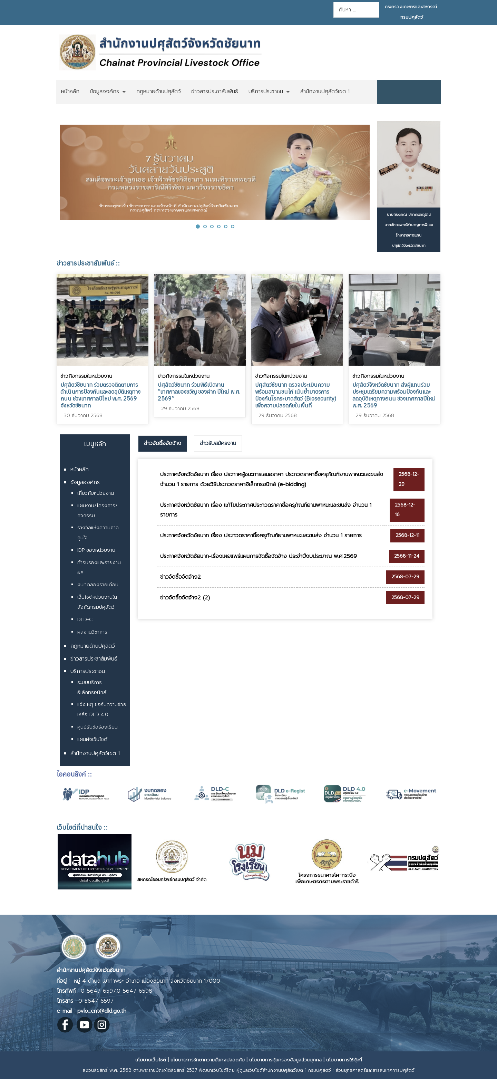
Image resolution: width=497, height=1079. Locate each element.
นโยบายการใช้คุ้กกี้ (344, 1059)
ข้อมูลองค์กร (85, 482)
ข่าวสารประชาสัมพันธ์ (93, 659)
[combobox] (356, 10)
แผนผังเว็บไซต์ (92, 739)
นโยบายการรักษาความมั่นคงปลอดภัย (207, 1059)
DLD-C (84, 619)
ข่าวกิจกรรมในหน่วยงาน (86, 376)
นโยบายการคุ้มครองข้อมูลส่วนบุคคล (285, 1059)
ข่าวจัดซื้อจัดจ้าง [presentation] (162, 443)
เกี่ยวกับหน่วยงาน (95, 493)
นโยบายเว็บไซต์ (150, 1059)
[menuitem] (70, 92)
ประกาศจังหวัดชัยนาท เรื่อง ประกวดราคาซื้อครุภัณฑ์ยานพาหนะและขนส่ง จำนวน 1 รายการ (261, 535)
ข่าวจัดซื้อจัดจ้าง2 (180, 577)
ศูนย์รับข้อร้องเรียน (97, 727)
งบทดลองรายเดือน (97, 584)
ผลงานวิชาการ (92, 632)
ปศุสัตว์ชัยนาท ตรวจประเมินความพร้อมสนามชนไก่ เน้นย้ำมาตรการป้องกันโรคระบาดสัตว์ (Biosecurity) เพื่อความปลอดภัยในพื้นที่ (295, 395)
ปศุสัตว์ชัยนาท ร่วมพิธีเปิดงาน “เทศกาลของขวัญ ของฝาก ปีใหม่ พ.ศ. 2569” (199, 391)
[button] (198, 226)
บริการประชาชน (87, 671)
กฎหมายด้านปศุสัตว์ (92, 646)
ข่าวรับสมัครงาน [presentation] (218, 443)
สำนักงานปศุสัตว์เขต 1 (95, 753)
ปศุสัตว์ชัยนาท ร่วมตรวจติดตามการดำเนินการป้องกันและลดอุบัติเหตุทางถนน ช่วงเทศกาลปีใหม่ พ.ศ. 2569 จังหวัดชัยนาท (100, 395)
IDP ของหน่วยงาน (96, 550)
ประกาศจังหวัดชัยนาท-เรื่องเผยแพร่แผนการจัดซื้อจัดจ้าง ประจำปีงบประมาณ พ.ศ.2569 (258, 556)
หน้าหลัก (79, 469)
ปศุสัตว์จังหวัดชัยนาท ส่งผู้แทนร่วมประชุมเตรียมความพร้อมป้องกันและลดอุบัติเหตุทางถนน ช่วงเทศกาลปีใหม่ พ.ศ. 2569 (393, 395)
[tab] (162, 443)
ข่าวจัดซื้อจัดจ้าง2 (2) (185, 598)
